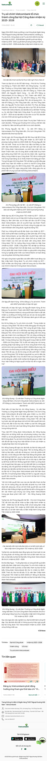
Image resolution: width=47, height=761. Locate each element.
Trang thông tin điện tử (8, 10)
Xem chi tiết (33, 695)
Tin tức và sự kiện (20, 10)
